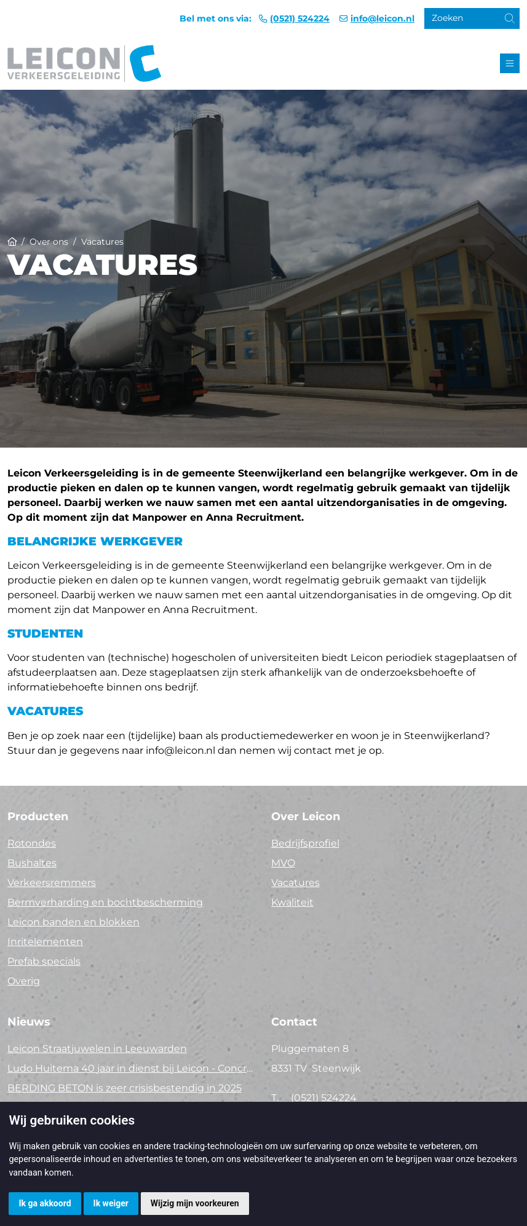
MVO (283, 863)
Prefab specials (44, 961)
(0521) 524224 (300, 18)
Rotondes (31, 843)
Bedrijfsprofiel (305, 843)
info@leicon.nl (382, 18)
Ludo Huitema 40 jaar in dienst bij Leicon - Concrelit (131, 1068)
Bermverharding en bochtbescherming (105, 902)
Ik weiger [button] (111, 1203)
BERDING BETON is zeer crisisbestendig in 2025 (124, 1088)
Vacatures (295, 882)
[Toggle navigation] (510, 63)
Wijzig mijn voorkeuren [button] (195, 1203)
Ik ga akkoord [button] (44, 1203)
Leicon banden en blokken (73, 922)
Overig (23, 981)
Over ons (49, 242)
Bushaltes (32, 863)
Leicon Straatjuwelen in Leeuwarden (97, 1048)
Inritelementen (45, 941)
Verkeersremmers (51, 882)
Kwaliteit (292, 902)
